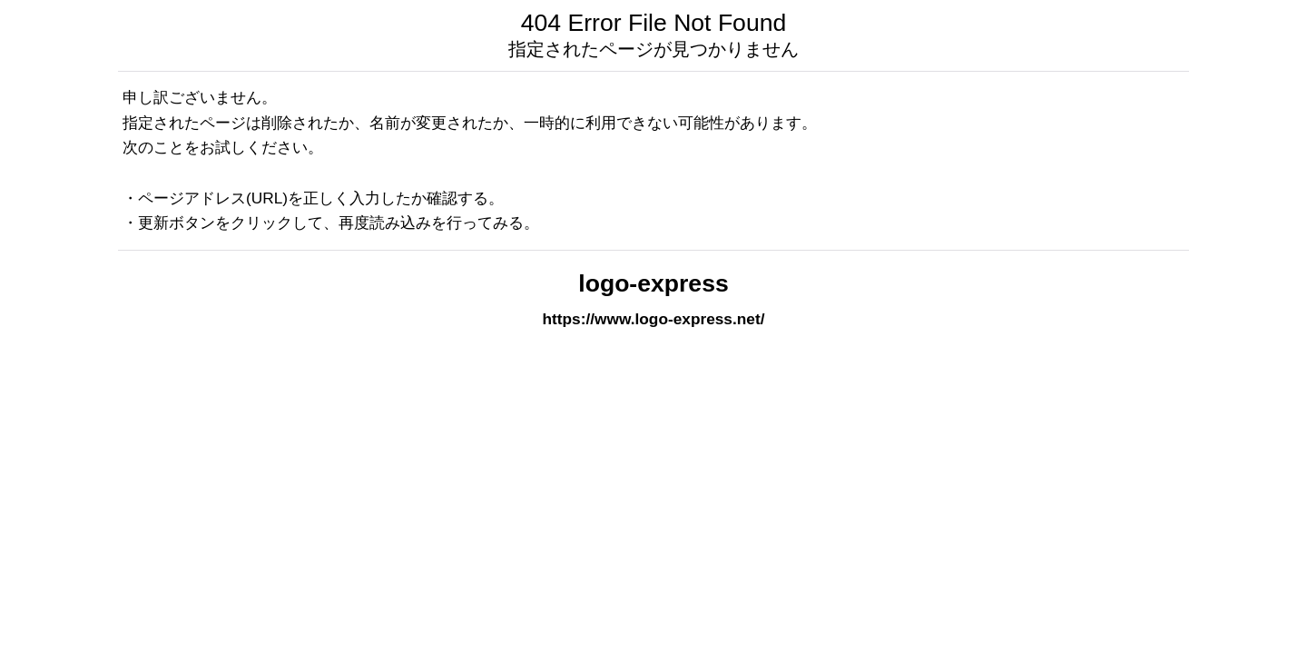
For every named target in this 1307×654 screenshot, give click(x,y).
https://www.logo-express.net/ (654, 319)
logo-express (653, 283)
